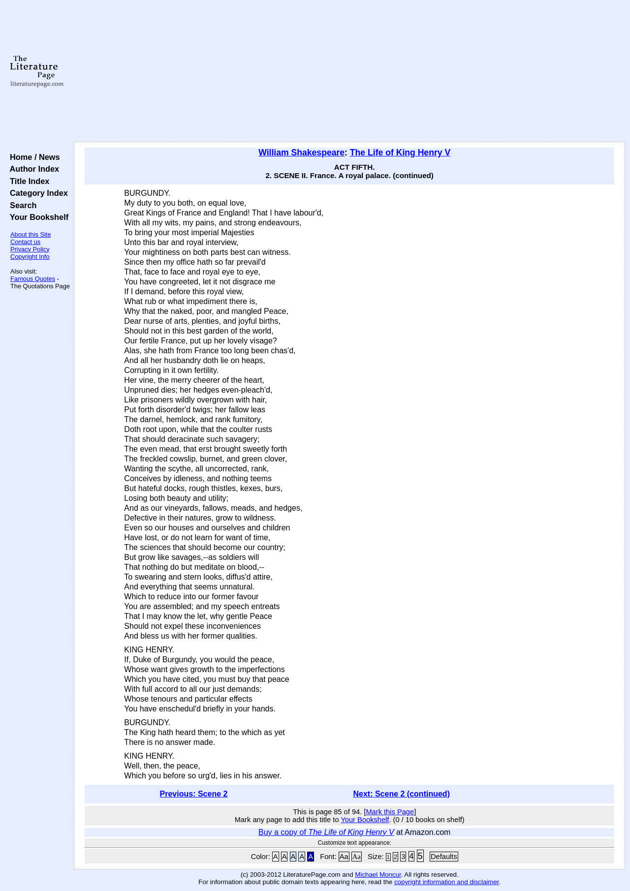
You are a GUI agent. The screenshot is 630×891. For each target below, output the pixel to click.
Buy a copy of (326, 832)
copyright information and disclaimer (446, 882)
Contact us (25, 242)
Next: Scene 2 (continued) (401, 794)
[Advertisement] (349, 71)
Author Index (32, 168)
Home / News (32, 157)
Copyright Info (30, 256)
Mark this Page (390, 812)
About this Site (30, 234)
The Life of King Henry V (400, 152)
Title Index (27, 181)
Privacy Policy (30, 249)
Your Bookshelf (36, 217)
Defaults (444, 856)
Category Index (36, 192)
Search (20, 205)
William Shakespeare (301, 152)
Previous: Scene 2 (194, 794)
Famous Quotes (32, 278)
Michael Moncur (378, 874)
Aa (344, 856)
